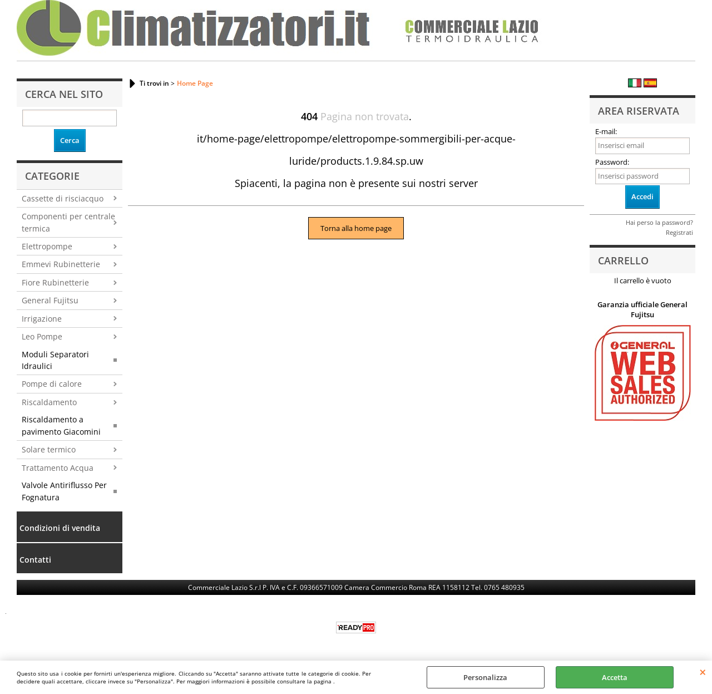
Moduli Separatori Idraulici (55, 360)
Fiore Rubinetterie (55, 282)
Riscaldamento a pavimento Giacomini (61, 425)
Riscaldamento (49, 402)
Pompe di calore (52, 383)
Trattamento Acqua (57, 467)
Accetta (614, 677)
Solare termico (49, 449)
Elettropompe (47, 246)
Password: (612, 162)
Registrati (679, 232)
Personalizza (485, 677)
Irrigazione (42, 318)
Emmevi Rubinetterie (61, 264)
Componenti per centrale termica (68, 222)
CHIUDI (702, 671)
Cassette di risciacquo (62, 198)
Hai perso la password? (659, 222)
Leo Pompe (42, 336)
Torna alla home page (356, 228)
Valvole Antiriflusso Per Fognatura (64, 491)
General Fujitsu (50, 300)
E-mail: (606, 131)
